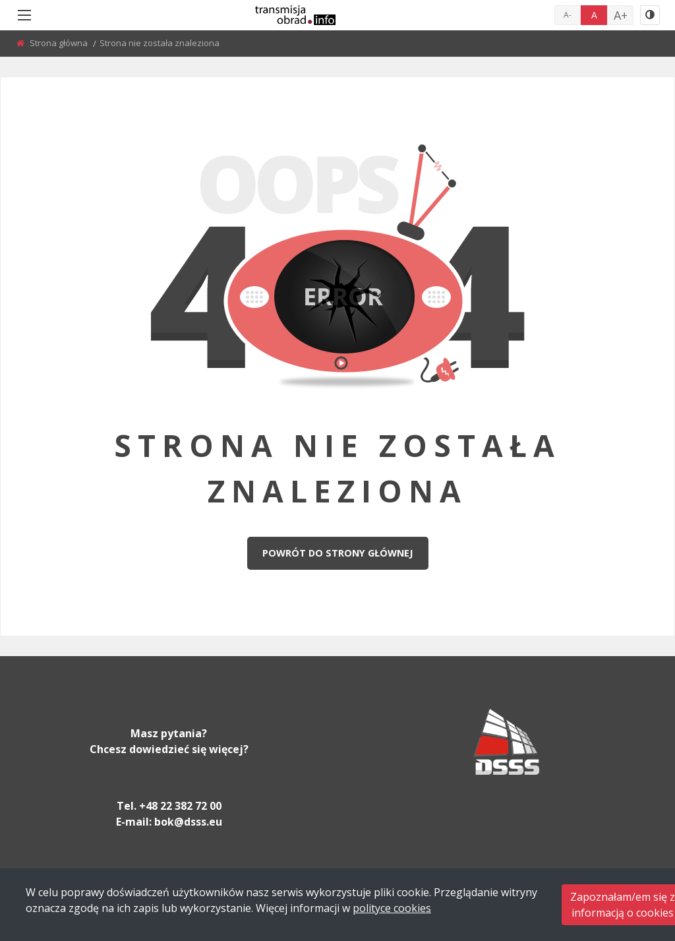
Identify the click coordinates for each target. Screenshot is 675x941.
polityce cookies (392, 908)
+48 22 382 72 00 (180, 806)
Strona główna (60, 43)
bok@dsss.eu (188, 821)
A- (568, 14)
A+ (621, 15)
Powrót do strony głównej (337, 553)
